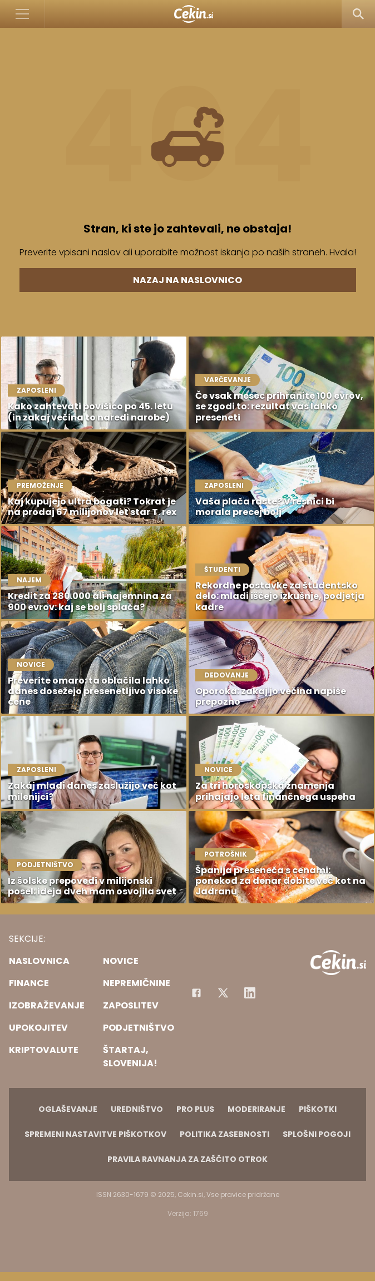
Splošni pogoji (317, 1134)
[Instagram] (250, 993)
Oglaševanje (67, 1109)
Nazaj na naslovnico (187, 280)
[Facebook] (196, 993)
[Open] (22, 14)
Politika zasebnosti (224, 1134)
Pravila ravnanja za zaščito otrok (187, 1159)
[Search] (358, 14)
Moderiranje (256, 1109)
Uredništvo (137, 1109)
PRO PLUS (195, 1109)
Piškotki (318, 1109)
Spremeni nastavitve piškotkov (95, 1134)
